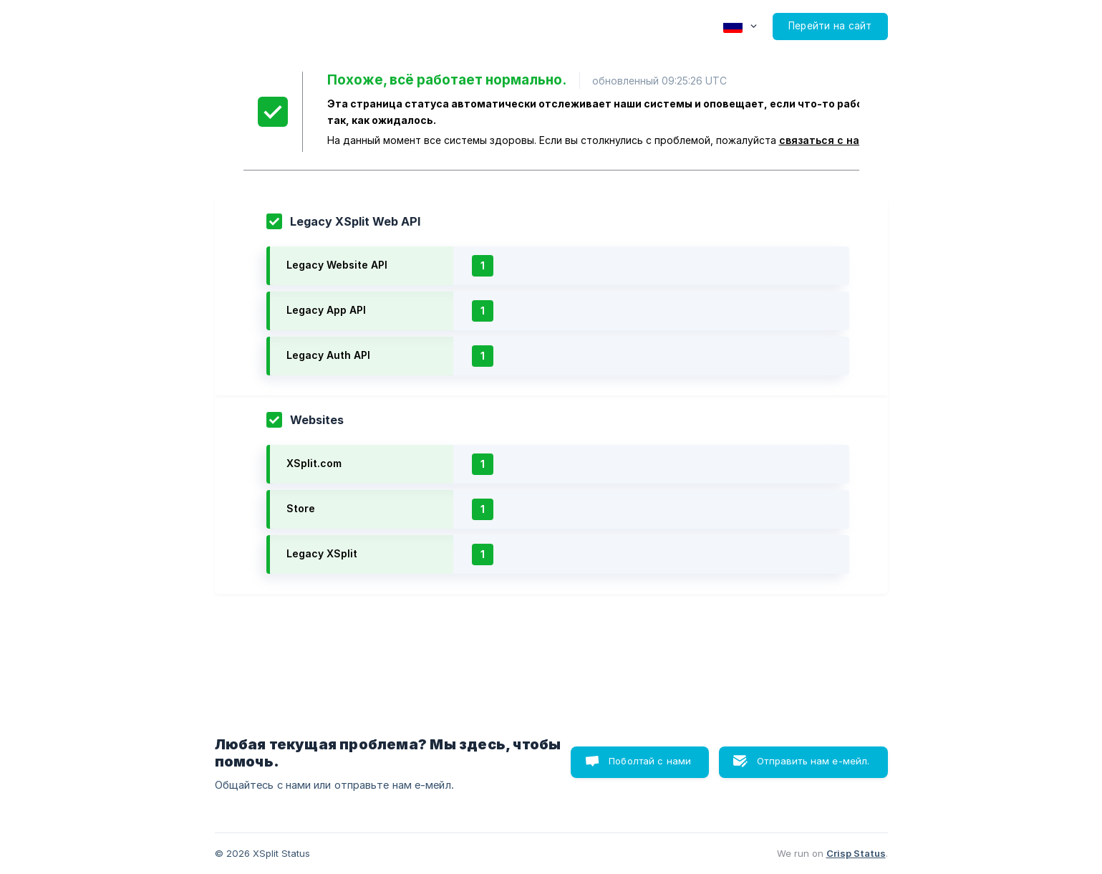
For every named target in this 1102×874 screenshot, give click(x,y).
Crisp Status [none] (856, 853)
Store (300, 508)
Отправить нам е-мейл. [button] (813, 761)
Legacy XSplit (321, 553)
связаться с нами (826, 140)
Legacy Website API (336, 265)
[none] (740, 26)
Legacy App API (326, 310)
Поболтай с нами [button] (650, 761)
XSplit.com (314, 463)
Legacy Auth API (328, 355)
